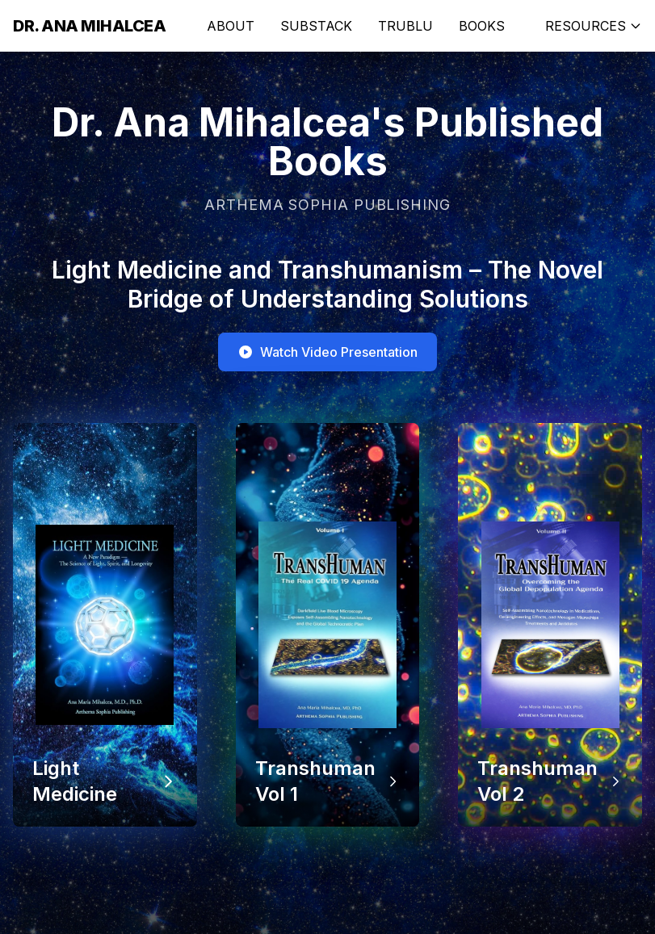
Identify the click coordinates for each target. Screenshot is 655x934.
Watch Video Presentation (327, 352)
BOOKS (482, 26)
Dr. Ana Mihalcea (89, 26)
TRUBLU (405, 26)
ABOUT (230, 26)
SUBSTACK (316, 26)
